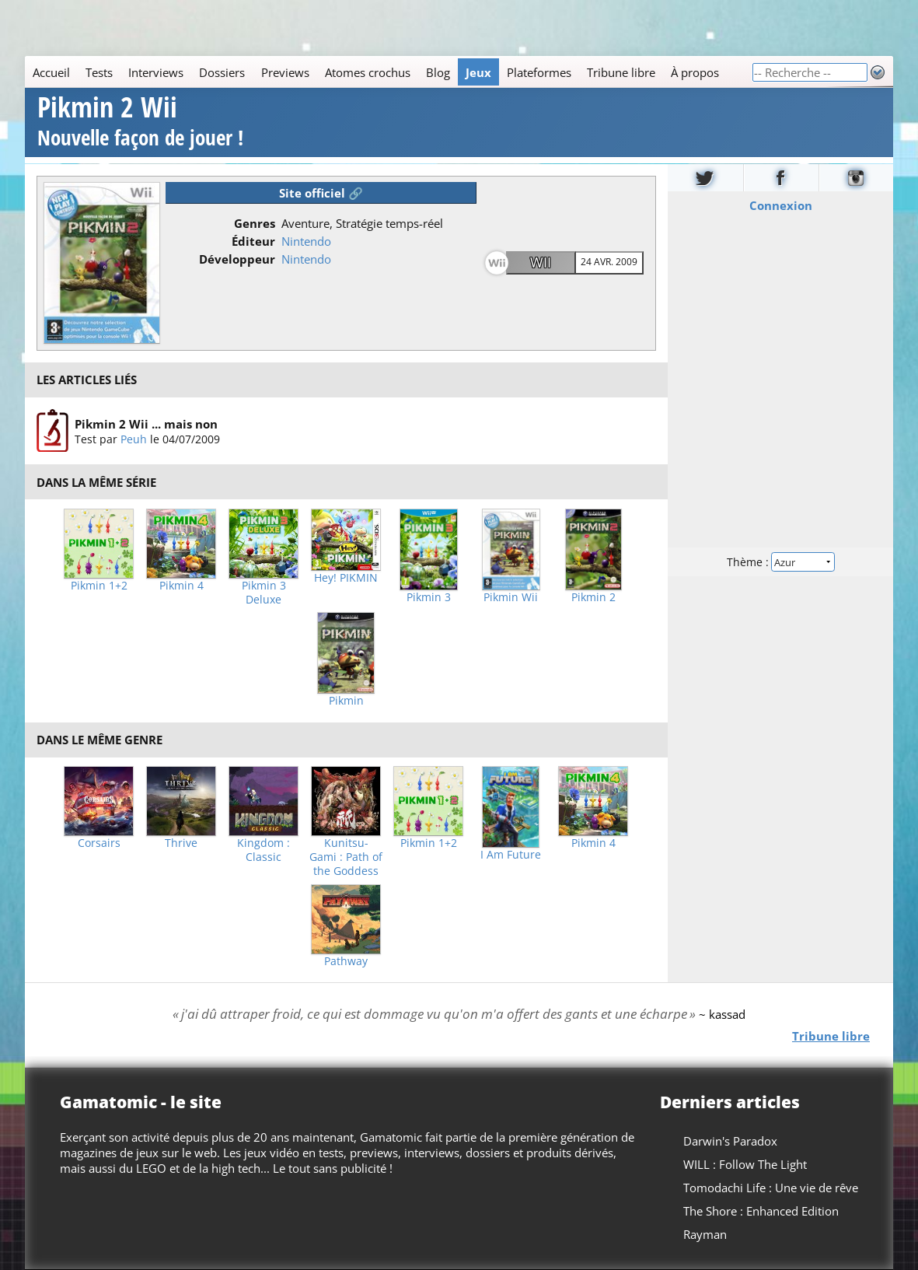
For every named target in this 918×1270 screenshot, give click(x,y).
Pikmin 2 (593, 597)
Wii (540, 262)
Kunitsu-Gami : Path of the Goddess (345, 857)
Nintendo (306, 241)
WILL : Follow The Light (745, 1164)
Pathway (346, 961)
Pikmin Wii (510, 597)
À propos (695, 72)
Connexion (780, 204)
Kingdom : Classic (263, 850)
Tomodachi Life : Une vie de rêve (770, 1187)
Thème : (780, 561)
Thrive (181, 843)
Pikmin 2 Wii (140, 123)
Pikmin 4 (181, 586)
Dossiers (222, 72)
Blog (438, 72)
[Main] (388, 72)
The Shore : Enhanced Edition (761, 1211)
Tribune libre (621, 72)
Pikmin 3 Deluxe (264, 593)
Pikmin (346, 701)
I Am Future (510, 855)
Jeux (478, 72)
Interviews (155, 72)
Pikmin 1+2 (99, 586)
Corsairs (99, 843)
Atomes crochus (367, 72)
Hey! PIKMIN (346, 578)
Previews (285, 72)
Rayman (705, 1234)
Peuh (133, 439)
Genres (254, 223)
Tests (99, 72)
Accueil (51, 72)
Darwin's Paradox (730, 1141)
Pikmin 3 (429, 597)
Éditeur (253, 241)
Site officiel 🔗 (321, 193)
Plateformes (539, 72)
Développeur (237, 259)
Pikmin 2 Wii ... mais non (146, 424)
